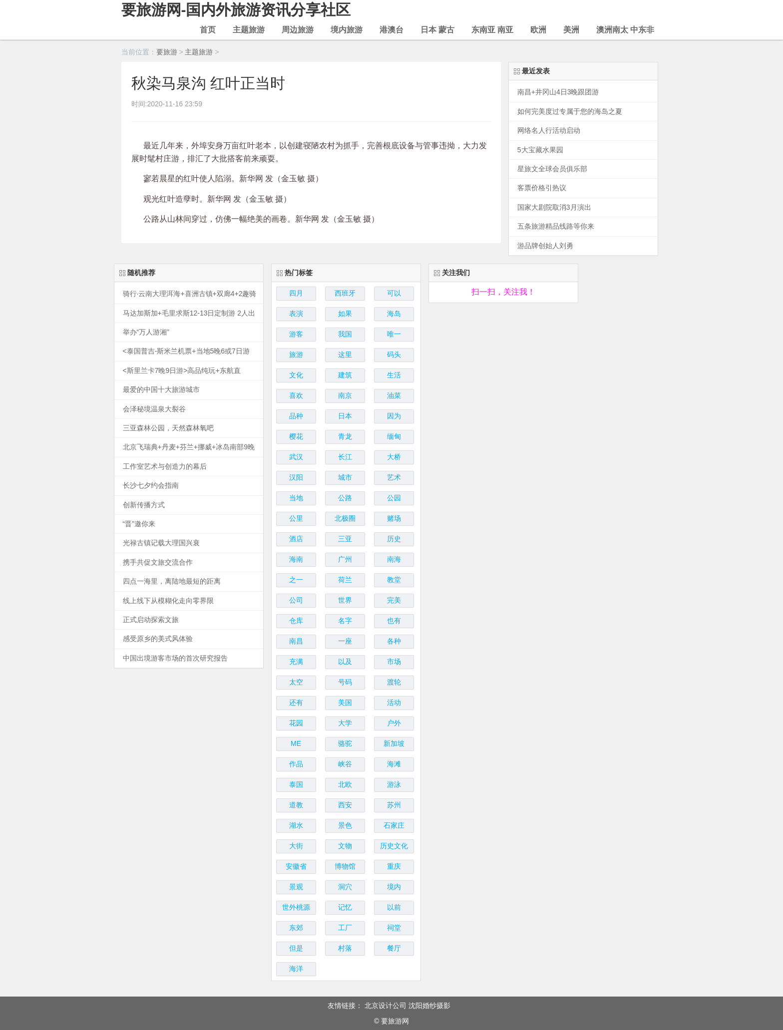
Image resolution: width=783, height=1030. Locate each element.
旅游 (296, 354)
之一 (296, 580)
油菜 (394, 395)
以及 (345, 662)
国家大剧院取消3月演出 (554, 207)
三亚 (345, 539)
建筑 (345, 375)
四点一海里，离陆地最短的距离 (172, 581)
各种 (394, 641)
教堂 (394, 580)
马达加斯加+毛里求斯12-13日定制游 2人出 (189, 313)
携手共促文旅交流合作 (158, 562)
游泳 (394, 784)
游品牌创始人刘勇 (545, 246)
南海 (394, 559)
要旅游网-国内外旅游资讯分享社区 (236, 9)
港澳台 (391, 29)
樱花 (296, 436)
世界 (345, 600)
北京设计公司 (385, 1006)
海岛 (394, 314)
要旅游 (166, 52)
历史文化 (394, 846)
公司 (296, 600)
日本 (345, 416)
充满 (296, 662)
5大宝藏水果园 (540, 150)
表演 (296, 314)
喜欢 (296, 395)
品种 (296, 416)
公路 (345, 498)
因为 (394, 416)
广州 (345, 559)
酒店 (296, 539)
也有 (394, 621)
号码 (345, 682)
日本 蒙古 (437, 29)
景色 (345, 825)
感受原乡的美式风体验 (158, 639)
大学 (345, 723)
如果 (345, 314)
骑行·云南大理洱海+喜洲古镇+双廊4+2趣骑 (190, 294)
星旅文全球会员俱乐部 (552, 169)
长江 (345, 457)
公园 (394, 498)
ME (296, 743)
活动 (394, 702)
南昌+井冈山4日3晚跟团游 (558, 92)
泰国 (296, 784)
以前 (394, 907)
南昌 (296, 641)
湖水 (296, 825)
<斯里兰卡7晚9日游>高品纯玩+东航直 (182, 370)
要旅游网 (395, 1021)
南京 (345, 395)
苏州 (394, 805)
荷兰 (345, 580)
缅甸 (394, 436)
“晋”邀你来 (139, 524)
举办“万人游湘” (146, 332)
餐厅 (394, 948)
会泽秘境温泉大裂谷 (154, 409)
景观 (296, 887)
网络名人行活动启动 (548, 130)
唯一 (394, 334)
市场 (394, 662)
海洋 (296, 969)
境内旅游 (347, 29)
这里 (345, 354)
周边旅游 (298, 29)
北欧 (345, 784)
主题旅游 (249, 29)
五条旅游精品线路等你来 (555, 226)
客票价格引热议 (541, 188)
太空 (296, 682)
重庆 (394, 866)
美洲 (571, 29)
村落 (345, 948)
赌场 (394, 518)
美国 (345, 702)
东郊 (296, 928)
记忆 (345, 907)
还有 (296, 702)
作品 (296, 764)
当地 (296, 498)
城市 (345, 477)
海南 (296, 559)
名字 (345, 621)
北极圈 (345, 518)
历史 (394, 539)
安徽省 (296, 866)
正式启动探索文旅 (151, 620)
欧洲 (538, 29)
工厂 (345, 928)
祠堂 (394, 928)
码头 (394, 354)
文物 (345, 846)
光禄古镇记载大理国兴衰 (161, 543)
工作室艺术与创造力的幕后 (165, 466)
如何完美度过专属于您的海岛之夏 (569, 111)
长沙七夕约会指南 (151, 485)
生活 (394, 375)
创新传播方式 (144, 505)
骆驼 (345, 743)
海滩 (394, 764)
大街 (296, 846)
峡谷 (345, 764)
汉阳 (296, 477)
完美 (394, 600)
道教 (296, 805)
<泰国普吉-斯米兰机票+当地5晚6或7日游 (186, 351)
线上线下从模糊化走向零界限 (168, 601)
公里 (296, 518)
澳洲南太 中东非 (625, 29)
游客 (296, 334)
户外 (394, 723)
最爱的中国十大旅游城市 (161, 389)
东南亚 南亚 (492, 29)
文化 (296, 375)
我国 (345, 334)
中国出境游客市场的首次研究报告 (175, 658)
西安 (345, 805)
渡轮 (394, 682)
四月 (296, 293)
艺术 (394, 477)
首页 (208, 29)
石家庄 (394, 825)
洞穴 (345, 887)
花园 (296, 723)
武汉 (296, 457)
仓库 (296, 621)
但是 (296, 948)
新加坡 (394, 743)
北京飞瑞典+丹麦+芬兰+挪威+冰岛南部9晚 (189, 447)
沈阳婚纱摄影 (429, 1006)
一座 (345, 641)
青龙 (345, 436)
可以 (394, 293)
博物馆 (345, 866)
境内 (394, 887)
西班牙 (345, 293)
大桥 (394, 457)
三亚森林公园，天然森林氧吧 (168, 428)
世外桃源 (296, 907)
